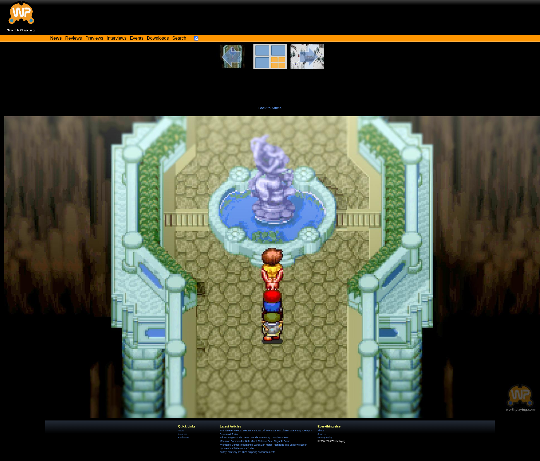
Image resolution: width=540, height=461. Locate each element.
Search (179, 38)
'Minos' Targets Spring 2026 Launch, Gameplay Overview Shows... (255, 437)
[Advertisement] (270, 84)
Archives (182, 434)
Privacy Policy (325, 437)
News (181, 430)
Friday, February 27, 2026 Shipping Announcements (247, 452)
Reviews (73, 38)
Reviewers (183, 437)
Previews (94, 38)
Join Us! (322, 434)
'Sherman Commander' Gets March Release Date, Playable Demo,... (256, 441)
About (321, 430)
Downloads (158, 38)
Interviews (116, 38)
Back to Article (270, 108)
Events (136, 38)
